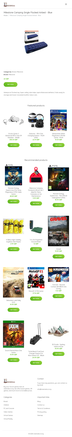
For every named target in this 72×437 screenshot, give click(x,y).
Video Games (8, 412)
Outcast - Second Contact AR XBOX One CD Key (58, 287)
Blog (38, 401)
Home (6, 15)
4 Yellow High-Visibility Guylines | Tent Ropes (13, 241)
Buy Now (11, 84)
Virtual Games (8, 415)
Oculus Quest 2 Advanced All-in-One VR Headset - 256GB (13, 136)
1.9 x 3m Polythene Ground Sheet (36, 241)
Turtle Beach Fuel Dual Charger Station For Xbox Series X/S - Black (36, 353)
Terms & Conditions (43, 408)
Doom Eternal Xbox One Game (13, 351)
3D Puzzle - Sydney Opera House (58, 345)
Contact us (40, 405)
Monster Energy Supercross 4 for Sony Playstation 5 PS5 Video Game (13, 191)
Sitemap (40, 415)
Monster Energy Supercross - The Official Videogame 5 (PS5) (58, 196)
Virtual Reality (8, 419)
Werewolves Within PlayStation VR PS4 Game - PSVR (58, 136)
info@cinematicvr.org (44, 389)
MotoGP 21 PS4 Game (36, 291)
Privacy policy (41, 412)
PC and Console (9, 408)
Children (6, 405)
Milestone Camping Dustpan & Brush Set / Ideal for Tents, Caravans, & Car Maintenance (36, 192)
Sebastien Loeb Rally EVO (13, 301)
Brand (14, 72)
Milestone (20, 72)
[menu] (66, 4)
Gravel (58, 249)
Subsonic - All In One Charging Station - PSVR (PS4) (36, 136)
